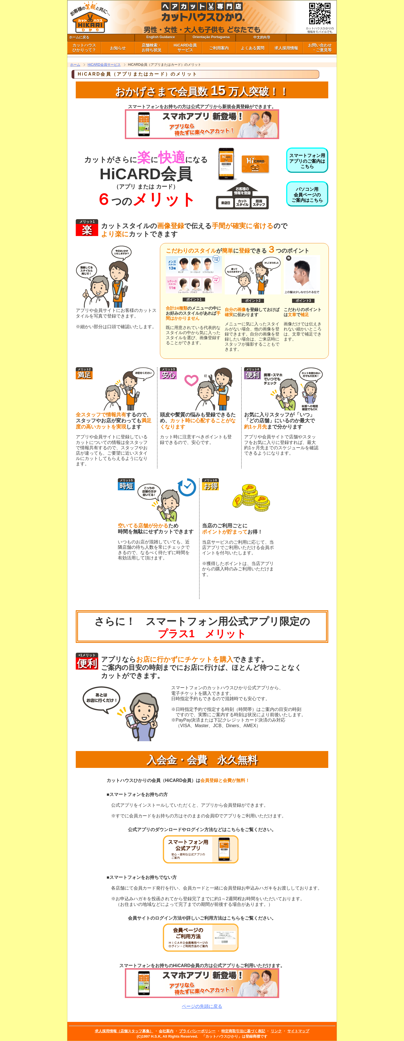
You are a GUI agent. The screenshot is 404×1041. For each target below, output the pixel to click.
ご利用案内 (219, 48)
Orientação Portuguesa (210, 37)
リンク (276, 1031)
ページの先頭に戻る (202, 1006)
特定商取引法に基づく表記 (243, 1031)
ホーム (75, 65)
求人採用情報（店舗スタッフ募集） (124, 1031)
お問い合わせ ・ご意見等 (320, 47)
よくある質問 (252, 48)
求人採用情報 (286, 48)
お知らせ (118, 48)
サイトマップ (298, 1031)
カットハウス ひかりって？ (84, 47)
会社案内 (166, 1031)
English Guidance (160, 37)
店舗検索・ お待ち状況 (151, 47)
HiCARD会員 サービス (185, 47)
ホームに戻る (79, 37)
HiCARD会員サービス (104, 65)
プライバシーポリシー (197, 1031)
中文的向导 (261, 37)
